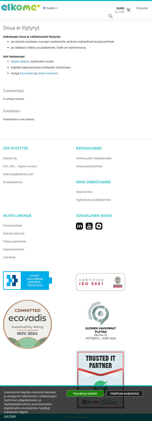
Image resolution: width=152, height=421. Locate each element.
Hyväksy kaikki (85, 393)
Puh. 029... (20, 166)
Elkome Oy (10, 158)
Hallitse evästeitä (124, 393)
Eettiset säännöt (13, 233)
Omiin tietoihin (48, 73)
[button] (50, 8)
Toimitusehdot (12, 225)
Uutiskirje (9, 257)
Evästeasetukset (13, 249)
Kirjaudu (142, 8)
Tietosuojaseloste (14, 241)
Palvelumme (84, 192)
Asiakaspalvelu (13, 182)
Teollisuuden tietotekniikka (93, 158)
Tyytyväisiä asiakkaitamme (93, 200)
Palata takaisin (20, 61)
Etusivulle (26, 73)
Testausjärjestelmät (89, 166)
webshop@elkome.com (18, 174)
